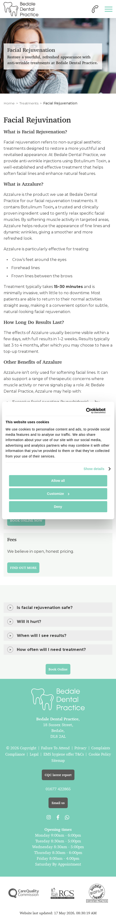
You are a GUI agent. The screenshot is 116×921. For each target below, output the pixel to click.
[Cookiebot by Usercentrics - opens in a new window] (84, 411)
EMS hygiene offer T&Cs (63, 754)
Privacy (80, 747)
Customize (58, 494)
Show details (94, 469)
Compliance (15, 754)
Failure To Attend (55, 747)
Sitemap (58, 760)
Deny (58, 507)
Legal (34, 754)
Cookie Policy (100, 754)
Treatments (28, 103)
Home (9, 103)
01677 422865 (58, 788)
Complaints (100, 747)
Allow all (58, 481)
